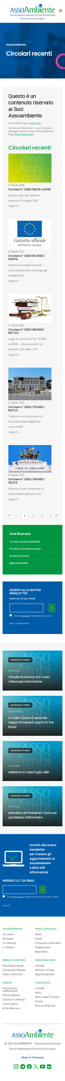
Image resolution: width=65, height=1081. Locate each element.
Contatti (39, 988)
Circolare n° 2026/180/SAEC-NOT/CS (26, 331)
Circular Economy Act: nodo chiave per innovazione (29, 679)
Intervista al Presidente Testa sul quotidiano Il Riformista (32, 815)
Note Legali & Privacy (47, 997)
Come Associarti (23, 134)
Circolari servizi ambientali (25, 541)
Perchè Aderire (11, 995)
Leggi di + (13, 205)
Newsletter (41, 952)
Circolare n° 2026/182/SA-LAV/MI (29, 189)
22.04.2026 (14, 670)
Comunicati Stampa (14, 970)
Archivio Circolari (19, 556)
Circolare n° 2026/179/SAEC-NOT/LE (26, 408)
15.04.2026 (14, 806)
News (38, 934)
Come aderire (10, 1004)
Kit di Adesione (11, 1008)
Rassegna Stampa (20, 659)
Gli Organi (8, 938)
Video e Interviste (13, 974)
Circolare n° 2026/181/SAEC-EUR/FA (26, 257)
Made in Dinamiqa (32, 1057)
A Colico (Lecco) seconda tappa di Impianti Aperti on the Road (31, 722)
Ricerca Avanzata (45, 1005)
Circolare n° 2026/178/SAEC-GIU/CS (26, 481)
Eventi (38, 938)
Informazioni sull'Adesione (10, 989)
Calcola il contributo (14, 999)
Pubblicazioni (42, 947)
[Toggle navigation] (60, 10)
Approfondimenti (19, 563)
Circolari (40, 965)
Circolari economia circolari (25, 548)
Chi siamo (8, 934)
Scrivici (39, 1001)
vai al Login (34, 123)
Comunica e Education (48, 943)
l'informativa (25, 616)
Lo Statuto (9, 947)
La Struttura (9, 943)
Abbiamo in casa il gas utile (28, 772)
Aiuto (38, 992)
